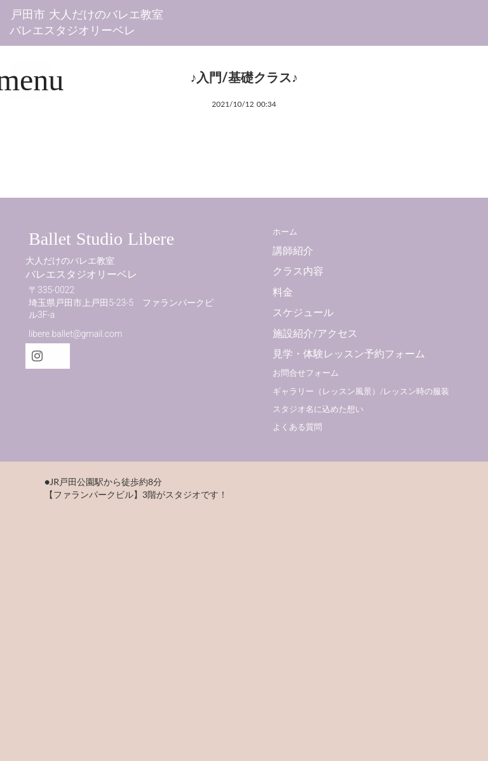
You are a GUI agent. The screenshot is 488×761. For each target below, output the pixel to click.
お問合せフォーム (306, 373)
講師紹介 (293, 251)
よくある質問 (297, 427)
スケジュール (303, 312)
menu (30, 80)
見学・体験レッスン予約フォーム (349, 354)
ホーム (285, 232)
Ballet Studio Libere (101, 239)
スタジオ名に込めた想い (318, 409)
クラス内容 (298, 271)
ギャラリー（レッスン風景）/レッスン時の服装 (361, 391)
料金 (283, 292)
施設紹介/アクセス (315, 333)
